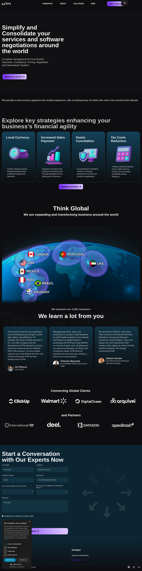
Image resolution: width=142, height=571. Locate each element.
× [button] (29, 521)
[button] (17, 564)
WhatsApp (40, 476)
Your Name (6, 466)
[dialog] (17, 544)
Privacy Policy (76, 561)
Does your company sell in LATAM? (14, 487)
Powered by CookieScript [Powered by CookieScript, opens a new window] (17, 567)
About (63, 4)
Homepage (47, 4)
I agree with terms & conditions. (19, 517)
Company (39, 466)
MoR (93, 4)
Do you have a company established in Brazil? (49, 487)
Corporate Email (8, 476)
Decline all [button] (23, 560)
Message (5, 498)
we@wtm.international (80, 556)
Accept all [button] (10, 560)
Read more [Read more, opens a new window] (7, 540)
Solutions (78, 4)
